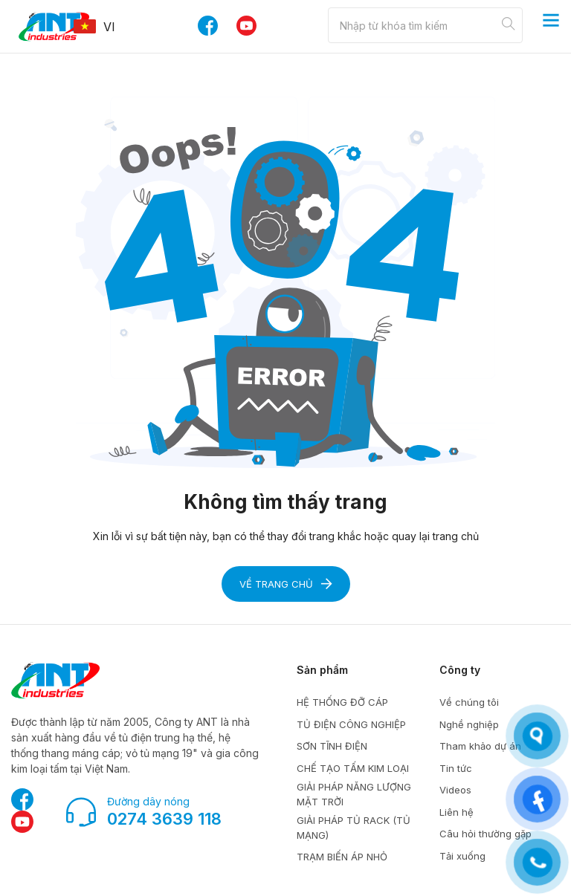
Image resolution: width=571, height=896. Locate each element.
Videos (455, 790)
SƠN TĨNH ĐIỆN (332, 746)
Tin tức (455, 768)
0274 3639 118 (164, 818)
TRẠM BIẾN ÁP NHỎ (342, 857)
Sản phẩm (322, 669)
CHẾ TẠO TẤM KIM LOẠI (353, 768)
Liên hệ (456, 812)
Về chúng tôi (469, 702)
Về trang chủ (285, 584)
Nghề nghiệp (469, 724)
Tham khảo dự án (480, 746)
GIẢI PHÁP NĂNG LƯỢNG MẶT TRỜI (354, 794)
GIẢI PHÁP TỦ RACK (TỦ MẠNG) (353, 827)
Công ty (459, 669)
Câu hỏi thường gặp (485, 834)
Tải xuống (462, 856)
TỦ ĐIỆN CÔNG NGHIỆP (351, 724)
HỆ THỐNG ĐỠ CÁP (342, 702)
